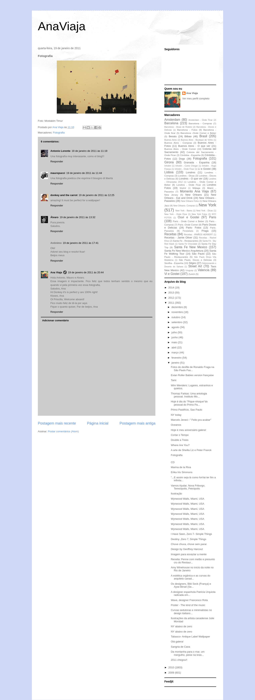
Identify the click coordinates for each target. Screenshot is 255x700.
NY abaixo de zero (181, 626)
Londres (190, 172)
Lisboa (169, 172)
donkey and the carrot (63, 195)
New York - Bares (184, 211)
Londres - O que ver (191, 178)
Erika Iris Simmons (181, 472)
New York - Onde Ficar (175, 214)
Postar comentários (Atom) (63, 431)
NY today (176, 414)
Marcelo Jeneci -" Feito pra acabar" (191, 419)
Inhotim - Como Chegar (186, 166)
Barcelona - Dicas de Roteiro (178, 127)
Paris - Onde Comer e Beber (188, 221)
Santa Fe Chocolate (187, 244)
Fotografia (59, 132)
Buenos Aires (170, 140)
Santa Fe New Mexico (190, 247)
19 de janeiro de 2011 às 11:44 (84, 173)
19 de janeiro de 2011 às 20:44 (86, 272)
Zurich (191, 274)
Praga (205, 230)
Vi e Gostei (171, 273)
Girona (169, 162)
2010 (171, 667)
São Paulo (198, 253)
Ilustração (176, 493)
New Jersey (171, 194)
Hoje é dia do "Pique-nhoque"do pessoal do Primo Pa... (189, 403)
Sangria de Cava (180, 646)
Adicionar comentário (55, 320)
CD (173, 462)
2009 (171, 672)
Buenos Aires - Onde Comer (180, 149)
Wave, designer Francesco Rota (189, 600)
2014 (171, 287)
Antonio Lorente (60, 150)
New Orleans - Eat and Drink (190, 196)
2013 (171, 292)
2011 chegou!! (179, 659)
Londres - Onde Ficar (189, 184)
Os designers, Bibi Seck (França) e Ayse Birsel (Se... (191, 585)
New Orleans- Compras (184, 206)
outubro (176, 317)
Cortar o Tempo (179, 434)
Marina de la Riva (181, 467)
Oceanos (176, 424)
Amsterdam (172, 119)
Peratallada (188, 231)
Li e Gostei (204, 168)
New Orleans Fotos (190, 201)
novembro (178, 312)
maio (175, 342)
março (175, 352)
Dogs (182, 158)
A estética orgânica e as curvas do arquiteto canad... (190, 577)
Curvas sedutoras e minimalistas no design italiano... (191, 612)
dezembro (178, 307)
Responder (56, 161)
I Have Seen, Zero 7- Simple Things (191, 533)
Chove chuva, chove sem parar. (189, 544)
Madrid (183, 188)
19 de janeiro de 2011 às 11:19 (89, 150)
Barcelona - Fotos (187, 129)
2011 (171, 302)
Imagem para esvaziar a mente (188, 554)
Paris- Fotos (193, 227)
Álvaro (54, 217)
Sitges (192, 263)
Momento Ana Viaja (194, 191)
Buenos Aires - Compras (178, 142)
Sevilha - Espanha (173, 263)
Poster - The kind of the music (188, 605)
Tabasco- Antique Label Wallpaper (190, 636)
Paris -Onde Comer (188, 224)
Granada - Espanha (196, 162)
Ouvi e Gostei (188, 217)
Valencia (204, 270)
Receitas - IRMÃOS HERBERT (198, 234)
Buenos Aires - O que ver (194, 145)
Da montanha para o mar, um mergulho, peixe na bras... (187, 653)
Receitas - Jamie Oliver (178, 237)
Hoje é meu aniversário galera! (188, 429)
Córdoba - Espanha (190, 155)
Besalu (173, 136)
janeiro (176, 362)
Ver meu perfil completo (196, 98)
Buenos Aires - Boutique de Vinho (197, 140)
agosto (176, 327)
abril (174, 347)
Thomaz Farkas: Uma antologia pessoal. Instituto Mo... (189, 395)
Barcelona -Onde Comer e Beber (198, 133)
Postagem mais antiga (137, 423)
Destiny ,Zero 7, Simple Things (188, 539)
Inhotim (167, 166)
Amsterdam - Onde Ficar (200, 120)
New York (207, 205)
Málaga (196, 188)
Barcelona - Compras (200, 123)
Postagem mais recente (57, 423)
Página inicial (97, 423)
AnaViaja (61, 26)
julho (175, 332)
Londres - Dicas (186, 175)
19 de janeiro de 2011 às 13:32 (77, 217)
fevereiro (177, 357)
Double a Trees (179, 439)
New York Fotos (199, 214)
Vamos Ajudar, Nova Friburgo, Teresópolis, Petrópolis (188, 487)
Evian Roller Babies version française (192, 375)
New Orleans (193, 194)
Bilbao (188, 136)
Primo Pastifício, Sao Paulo (186, 409)
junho (175, 337)
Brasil (203, 136)
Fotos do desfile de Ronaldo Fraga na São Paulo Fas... (192, 369)
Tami (173, 380)
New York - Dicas (204, 211)
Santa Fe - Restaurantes (185, 240)
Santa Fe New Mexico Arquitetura (183, 250)
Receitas (170, 234)
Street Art (195, 266)
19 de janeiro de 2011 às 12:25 (96, 195)
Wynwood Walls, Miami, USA (187, 498)
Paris (212, 217)
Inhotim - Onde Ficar (184, 169)
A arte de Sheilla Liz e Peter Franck (191, 450)
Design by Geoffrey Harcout (187, 549)
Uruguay (189, 270)
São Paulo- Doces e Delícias (195, 260)
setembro (177, 322)
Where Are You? (180, 445)
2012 (171, 297)
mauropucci (57, 173)
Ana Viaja (56, 272)
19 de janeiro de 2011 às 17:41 (80, 242)
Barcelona (171, 123)
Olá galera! (177, 641)
